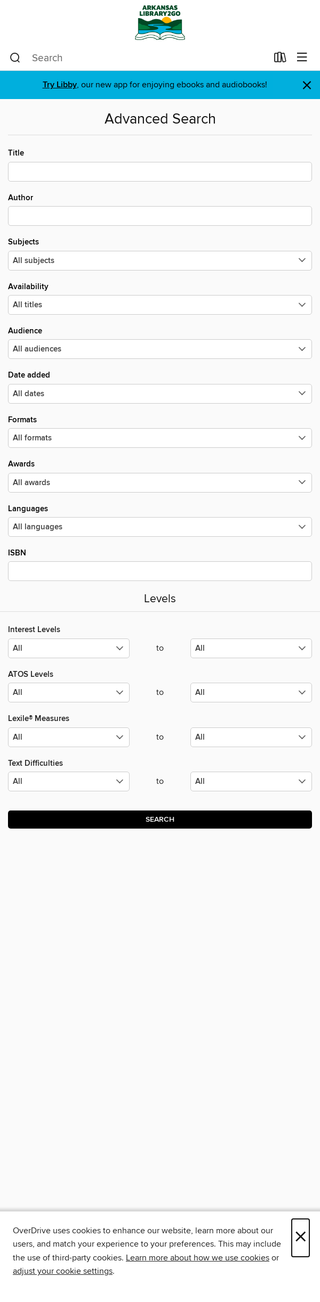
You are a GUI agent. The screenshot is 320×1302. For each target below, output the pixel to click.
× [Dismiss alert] (307, 85)
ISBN (160, 564)
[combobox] (138, 58)
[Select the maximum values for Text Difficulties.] (251, 781)
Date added (160, 386)
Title (160, 164)
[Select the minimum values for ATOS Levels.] (69, 692)
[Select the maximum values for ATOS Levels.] (251, 692)
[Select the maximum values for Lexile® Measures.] (251, 737)
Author (160, 209)
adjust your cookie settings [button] (63, 1271)
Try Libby (60, 85)
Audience (160, 342)
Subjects (160, 253)
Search (160, 819)
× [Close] (300, 1237)
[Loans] (280, 59)
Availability (160, 298)
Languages (160, 520)
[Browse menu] (302, 58)
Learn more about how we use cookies (197, 1257)
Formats (160, 431)
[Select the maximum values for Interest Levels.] (251, 648)
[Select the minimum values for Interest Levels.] (69, 648)
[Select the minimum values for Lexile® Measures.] (69, 737)
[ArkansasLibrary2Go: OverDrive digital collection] (160, 22)
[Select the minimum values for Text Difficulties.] (69, 781)
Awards (160, 475)
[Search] (15, 58)
